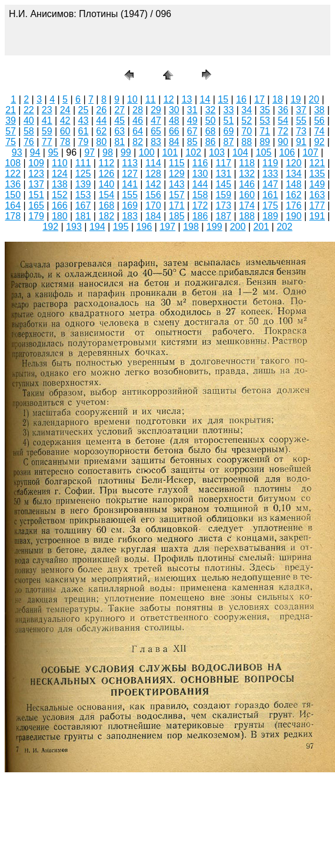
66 (174, 131)
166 (60, 205)
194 (97, 227)
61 (83, 131)
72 (283, 131)
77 (47, 142)
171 (177, 205)
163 (317, 195)
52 (246, 121)
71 (265, 131)
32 (210, 110)
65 (156, 131)
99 (126, 152)
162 (293, 195)
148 (293, 184)
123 (36, 174)
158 (200, 195)
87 (228, 142)
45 (119, 121)
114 (153, 163)
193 (74, 227)
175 (270, 205)
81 (119, 142)
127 (130, 174)
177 (317, 205)
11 (150, 99)
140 (106, 184)
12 (169, 99)
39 (10, 121)
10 (132, 99)
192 (50, 227)
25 (83, 110)
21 (10, 110)
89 (265, 142)
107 (311, 152)
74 (319, 131)
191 (317, 216)
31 (192, 110)
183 (130, 216)
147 (270, 184)
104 (240, 152)
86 (210, 142)
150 (13, 195)
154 (106, 195)
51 (228, 121)
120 (293, 163)
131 (223, 174)
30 (174, 110)
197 (167, 227)
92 (319, 142)
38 (319, 110)
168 (106, 205)
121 (317, 163)
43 (83, 121)
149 (317, 184)
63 (119, 131)
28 (137, 110)
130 (200, 174)
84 (174, 142)
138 (60, 184)
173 (223, 205)
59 (47, 131)
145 (223, 184)
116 (200, 163)
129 (177, 174)
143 (177, 184)
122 (13, 174)
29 (156, 110)
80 (101, 142)
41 (47, 121)
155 (130, 195)
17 (259, 99)
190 (293, 216)
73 (301, 131)
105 (263, 152)
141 (130, 184)
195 (121, 227)
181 (83, 216)
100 (147, 152)
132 (247, 174)
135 (317, 174)
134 (293, 174)
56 (319, 121)
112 (106, 163)
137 (36, 184)
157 (177, 195)
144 (200, 184)
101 (170, 152)
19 (295, 99)
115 (177, 163)
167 (83, 205)
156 (153, 195)
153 (83, 195)
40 (29, 121)
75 (10, 142)
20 (314, 99)
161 (270, 195)
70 (246, 131)
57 (10, 131)
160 (247, 195)
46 (137, 121)
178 (13, 216)
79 (83, 142)
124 (60, 174)
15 (223, 99)
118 (247, 163)
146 (247, 184)
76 (29, 142)
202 (285, 227)
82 (137, 142)
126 (106, 174)
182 (106, 216)
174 (247, 205)
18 (278, 99)
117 (223, 163)
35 (265, 110)
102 (193, 152)
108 (13, 163)
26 (101, 110)
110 (60, 163)
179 (36, 216)
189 (270, 216)
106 (287, 152)
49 (192, 121)
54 (283, 121)
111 (83, 163)
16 (241, 99)
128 (153, 174)
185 (177, 216)
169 (130, 205)
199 (215, 227)
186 (200, 216)
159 (223, 195)
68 (210, 131)
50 (210, 121)
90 (283, 142)
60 (65, 131)
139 (83, 184)
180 (60, 216)
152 (60, 195)
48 (174, 121)
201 (261, 227)
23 (47, 110)
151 (36, 195)
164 (13, 205)
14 (205, 99)
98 (107, 152)
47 (156, 121)
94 (35, 152)
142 (153, 184)
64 (137, 131)
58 (29, 131)
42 (65, 121)
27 (119, 110)
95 (53, 152)
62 (101, 131)
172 (200, 205)
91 (301, 142)
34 (246, 110)
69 (228, 131)
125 (83, 174)
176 (293, 205)
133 (270, 174)
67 (192, 131)
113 (130, 163)
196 (144, 227)
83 (156, 142)
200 (238, 227)
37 (301, 110)
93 (17, 152)
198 (191, 227)
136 (13, 184)
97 (89, 152)
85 (192, 142)
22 (29, 110)
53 (265, 121)
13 (186, 99)
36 (283, 110)
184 (153, 216)
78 (65, 142)
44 (101, 121)
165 (36, 205)
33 (228, 110)
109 (36, 163)
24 (65, 110)
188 (247, 216)
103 (217, 152)
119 (270, 163)
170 (153, 205)
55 (301, 121)
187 (223, 216)
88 (246, 142)
